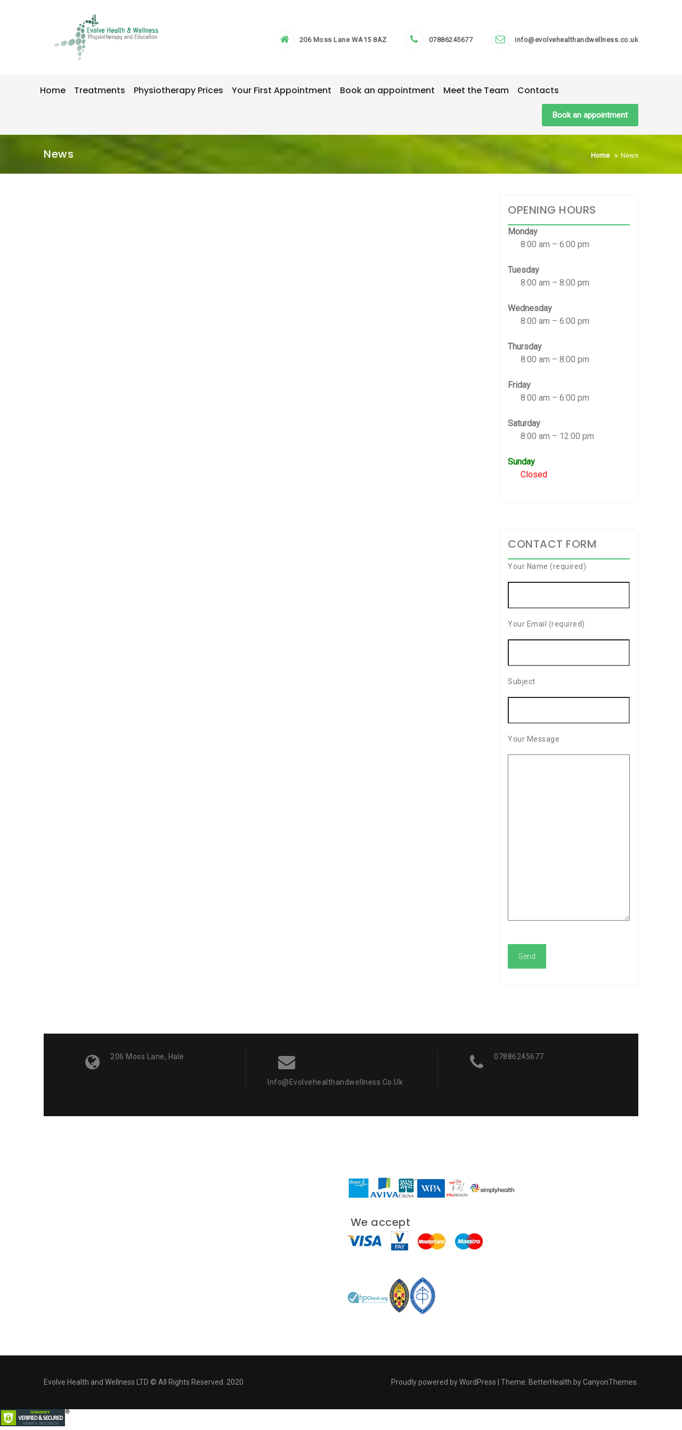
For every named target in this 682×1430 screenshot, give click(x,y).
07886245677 (451, 42)
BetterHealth (550, 1386)
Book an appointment (590, 118)
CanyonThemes (610, 1386)
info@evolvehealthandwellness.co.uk (576, 42)
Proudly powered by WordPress (443, 1386)
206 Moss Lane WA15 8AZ (343, 42)
